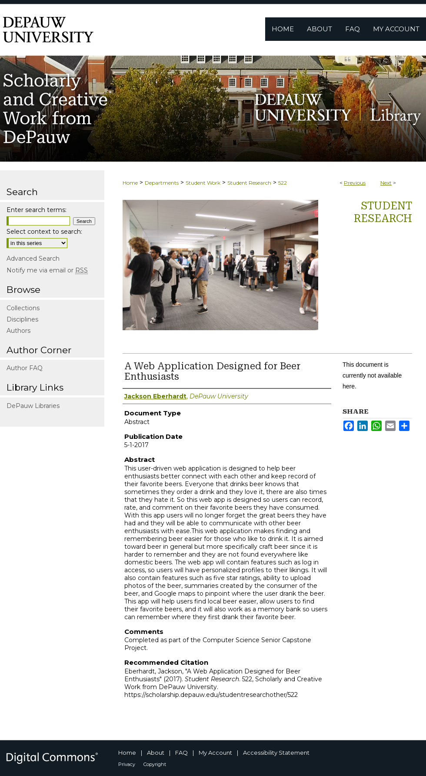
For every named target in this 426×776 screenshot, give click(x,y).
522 (282, 182)
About (155, 752)
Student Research (249, 182)
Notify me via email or (47, 270)
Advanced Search (33, 258)
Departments (162, 182)
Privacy (126, 764)
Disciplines (22, 319)
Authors (18, 331)
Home (130, 182)
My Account (215, 752)
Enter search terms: (37, 210)
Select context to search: (44, 231)
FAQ (181, 752)
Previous (355, 182)
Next (386, 182)
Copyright (154, 764)
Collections (23, 308)
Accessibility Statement (276, 752)
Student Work (203, 182)
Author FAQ (25, 368)
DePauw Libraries (33, 406)
